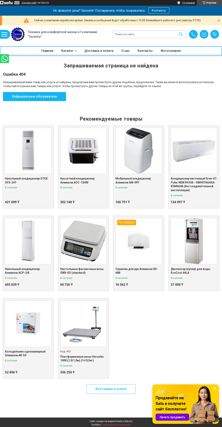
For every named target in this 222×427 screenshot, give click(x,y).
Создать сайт (29, 2)
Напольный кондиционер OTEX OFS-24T (26, 180)
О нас (125, 51)
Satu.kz (129, 421)
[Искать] (181, 34)
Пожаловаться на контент (116, 424)
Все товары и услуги (111, 389)
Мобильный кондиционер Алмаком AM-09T (133, 180)
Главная (47, 51)
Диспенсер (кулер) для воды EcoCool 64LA (190, 270)
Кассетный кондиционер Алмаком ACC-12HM (77, 180)
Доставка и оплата (98, 51)
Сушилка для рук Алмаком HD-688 (136, 270)
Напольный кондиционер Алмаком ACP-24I (22, 270)
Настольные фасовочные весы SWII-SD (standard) (82, 270)
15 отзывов (188, 2)
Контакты (159, 10)
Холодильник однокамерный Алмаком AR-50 (25, 353)
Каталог (67, 51)
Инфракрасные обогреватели (34, 96)
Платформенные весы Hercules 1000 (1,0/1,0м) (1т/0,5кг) (82, 358)
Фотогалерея (171, 51)
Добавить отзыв (214, 34)
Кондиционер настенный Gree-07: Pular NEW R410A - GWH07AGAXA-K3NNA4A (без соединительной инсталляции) (194, 184)
